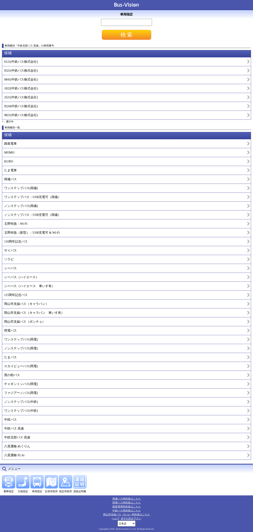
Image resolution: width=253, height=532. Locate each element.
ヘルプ (115, 518)
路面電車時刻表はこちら (126, 506)
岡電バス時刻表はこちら (126, 502)
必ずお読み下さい (131, 518)
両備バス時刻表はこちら (126, 498)
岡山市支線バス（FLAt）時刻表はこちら (126, 514)
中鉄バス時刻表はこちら (126, 510)
